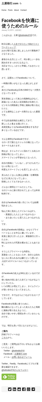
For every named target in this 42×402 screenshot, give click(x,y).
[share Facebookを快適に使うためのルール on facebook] (24, 390)
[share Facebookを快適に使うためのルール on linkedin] (14, 390)
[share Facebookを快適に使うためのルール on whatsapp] (28, 390)
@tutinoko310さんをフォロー (15, 370)
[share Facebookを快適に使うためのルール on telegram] (33, 390)
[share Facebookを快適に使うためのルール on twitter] (9, 390)
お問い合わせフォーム (22, 357)
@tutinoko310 (25, 35)
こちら (5, 337)
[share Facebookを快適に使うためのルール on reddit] (19, 390)
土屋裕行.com (10, 3)
